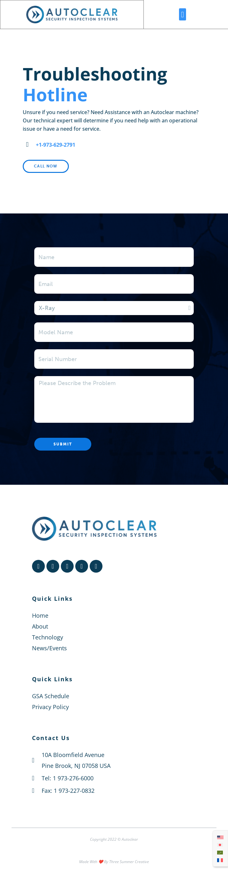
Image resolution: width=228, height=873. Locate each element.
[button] (182, 14)
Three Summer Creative (129, 861)
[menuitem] (220, 837)
